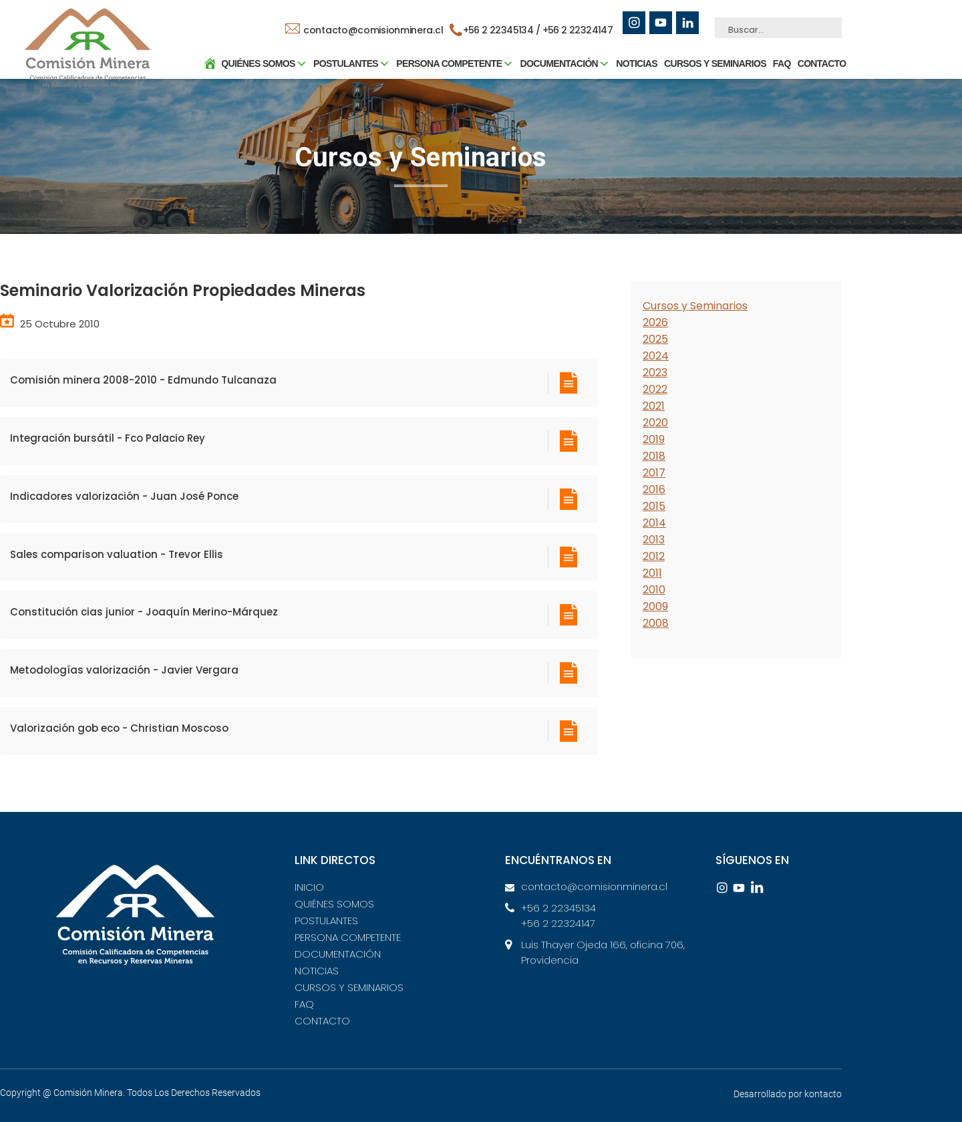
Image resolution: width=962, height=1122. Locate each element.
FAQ (774, 70)
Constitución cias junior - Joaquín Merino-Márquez (144, 612)
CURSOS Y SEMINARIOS (707, 70)
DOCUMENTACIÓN (338, 954)
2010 (654, 589)
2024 (656, 356)
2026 (655, 322)
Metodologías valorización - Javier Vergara (124, 670)
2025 (655, 339)
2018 (654, 456)
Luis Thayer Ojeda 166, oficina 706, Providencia (603, 952)
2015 (654, 506)
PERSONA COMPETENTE (348, 937)
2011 (652, 573)
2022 (655, 389)
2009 (655, 606)
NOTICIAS (629, 70)
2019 (654, 439)
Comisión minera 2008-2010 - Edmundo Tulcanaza (143, 380)
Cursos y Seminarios (695, 305)
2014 (654, 523)
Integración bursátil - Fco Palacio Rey (107, 438)
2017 (654, 472)
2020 (655, 422)
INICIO (309, 887)
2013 (654, 539)
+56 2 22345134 (558, 908)
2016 (654, 489)
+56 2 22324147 (579, 30)
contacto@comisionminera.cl (366, 30)
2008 (656, 623)
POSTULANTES (326, 921)
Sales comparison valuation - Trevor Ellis (116, 554)
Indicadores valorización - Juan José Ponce (124, 496)
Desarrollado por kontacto (788, 1094)
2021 (654, 406)
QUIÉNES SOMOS (334, 904)
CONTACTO (814, 70)
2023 (655, 372)
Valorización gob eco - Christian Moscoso (119, 728)
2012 (654, 556)
